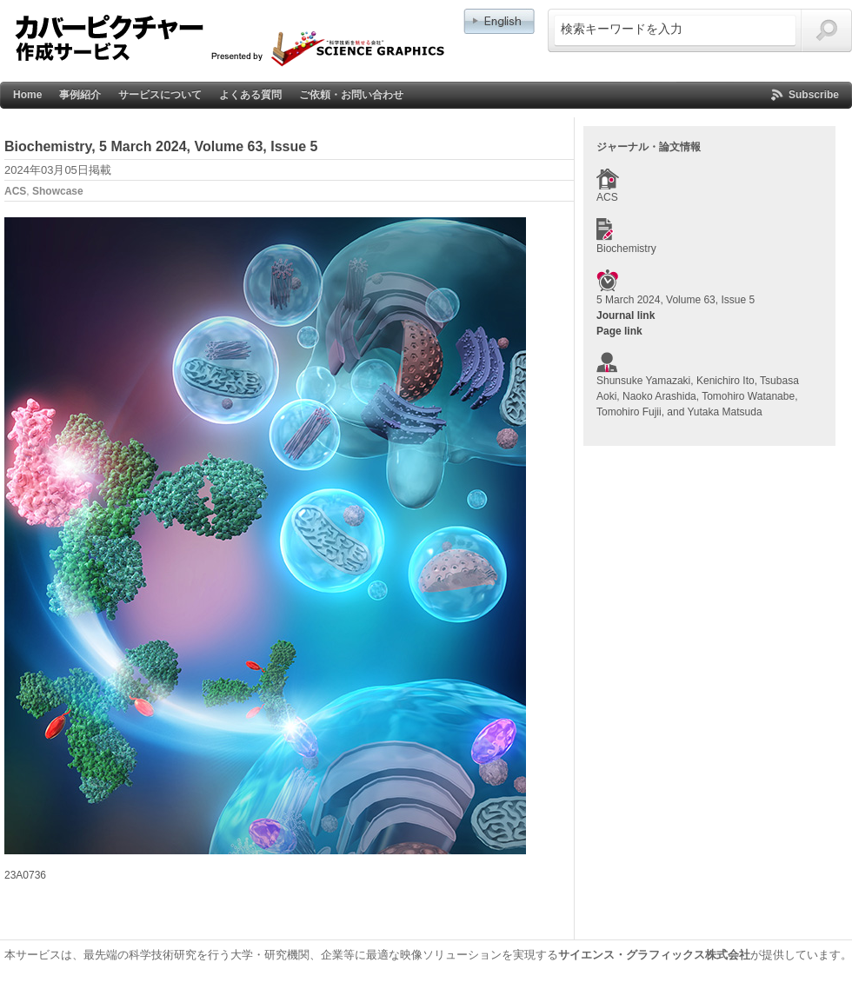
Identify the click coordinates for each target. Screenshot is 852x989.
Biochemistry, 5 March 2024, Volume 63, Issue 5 (160, 146)
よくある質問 (250, 95)
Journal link (625, 315)
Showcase (57, 191)
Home (27, 95)
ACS (15, 191)
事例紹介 (80, 95)
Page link (619, 331)
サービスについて (160, 95)
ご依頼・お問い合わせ (351, 95)
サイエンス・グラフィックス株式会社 (654, 954)
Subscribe (814, 95)
